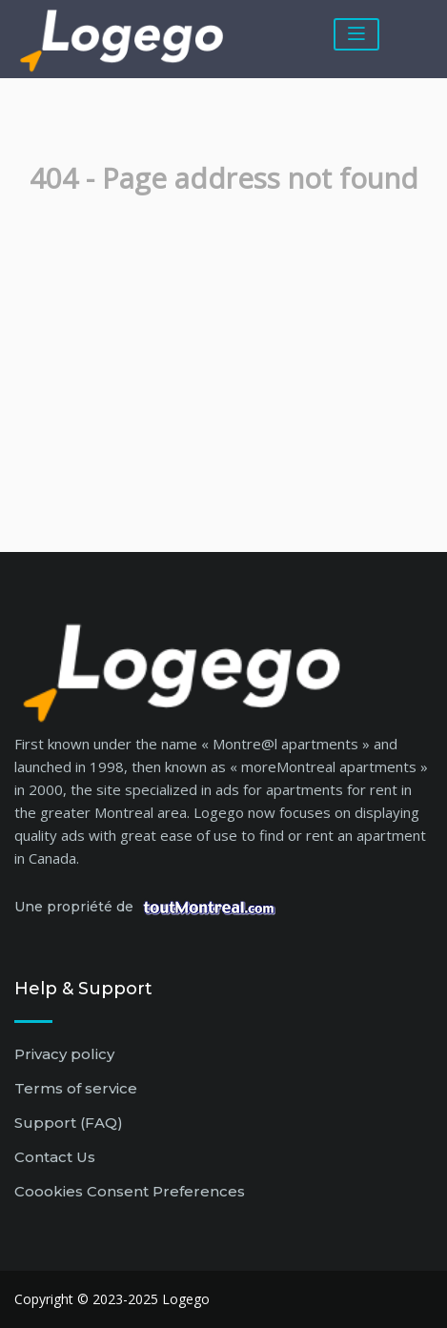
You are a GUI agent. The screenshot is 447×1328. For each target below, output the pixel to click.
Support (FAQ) (68, 1122)
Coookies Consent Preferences (129, 1191)
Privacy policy (64, 1054)
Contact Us (54, 1157)
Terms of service (75, 1088)
